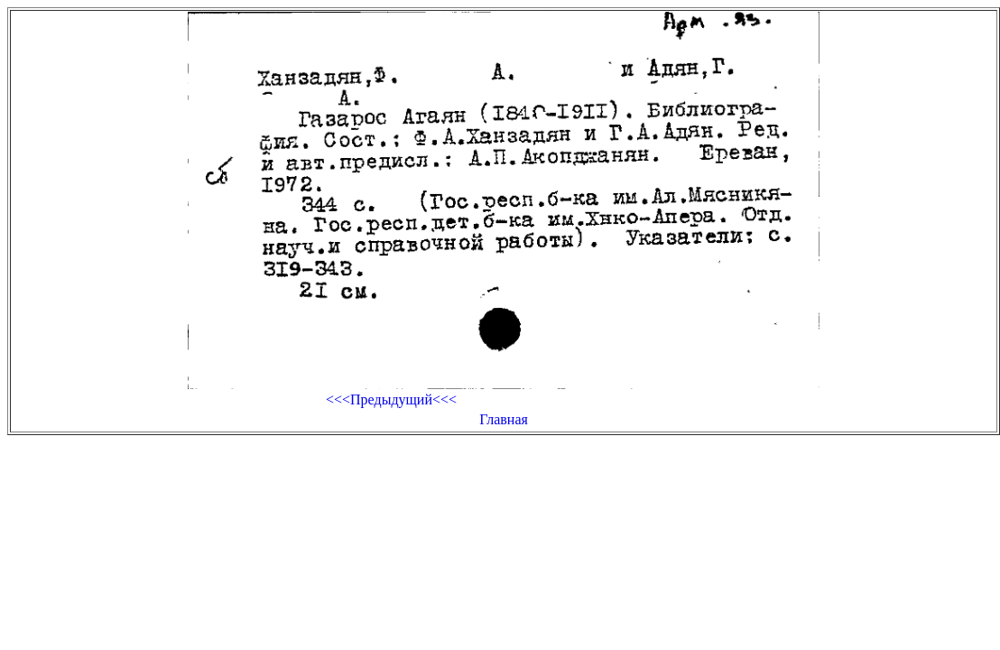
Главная (503, 419)
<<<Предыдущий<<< (391, 399)
